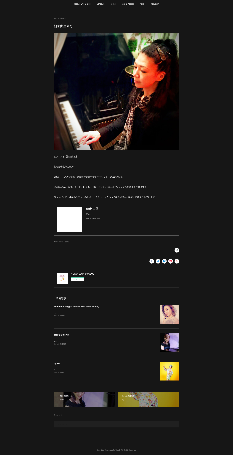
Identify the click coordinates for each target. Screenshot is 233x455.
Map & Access (128, 4)
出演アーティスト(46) (61, 242)
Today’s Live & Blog (82, 4)
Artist (142, 4)
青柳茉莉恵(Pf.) (61, 335)
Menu (113, 4)
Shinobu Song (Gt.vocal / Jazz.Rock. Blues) (76, 306)
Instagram (155, 4)
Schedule (101, 4)
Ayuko (57, 363)
